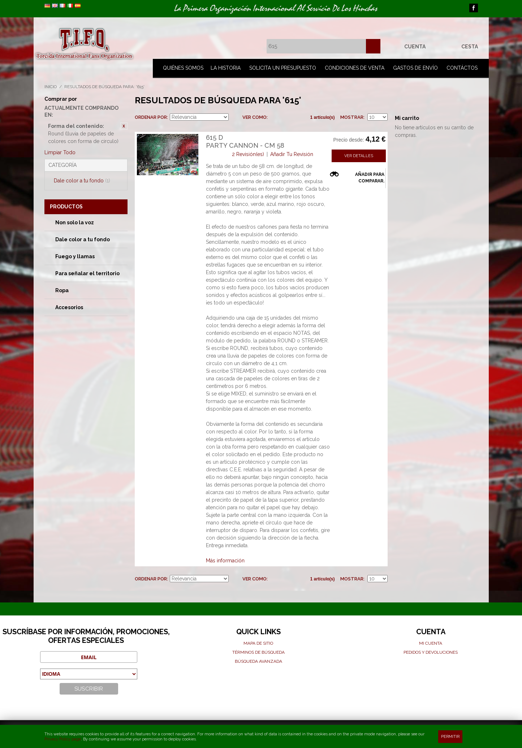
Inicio (50, 86)
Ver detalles (358, 156)
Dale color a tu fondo (82, 180)
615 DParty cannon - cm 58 (245, 141)
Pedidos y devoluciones (431, 652)
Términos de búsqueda (258, 652)
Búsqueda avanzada (258, 661)
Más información (225, 560)
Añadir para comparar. (369, 177)
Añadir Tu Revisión (291, 154)
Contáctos (462, 68)
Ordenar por (151, 117)
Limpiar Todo (60, 152)
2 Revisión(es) (248, 154)
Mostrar (351, 117)
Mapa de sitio (258, 643)
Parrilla (274, 117)
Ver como (254, 117)
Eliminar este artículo (124, 126)
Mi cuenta (430, 643)
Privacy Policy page (62, 739)
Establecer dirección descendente (235, 117)
